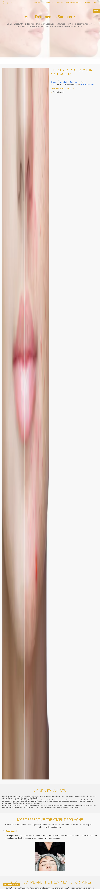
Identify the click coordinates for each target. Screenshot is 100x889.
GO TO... (96, 11)
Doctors (47, 3)
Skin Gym (87, 2)
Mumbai (63, 82)
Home (53, 82)
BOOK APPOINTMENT (11, 884)
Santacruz (74, 82)
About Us (95, 2)
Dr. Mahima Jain (87, 84)
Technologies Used (72, 3)
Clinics (58, 3)
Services (37, 3)
